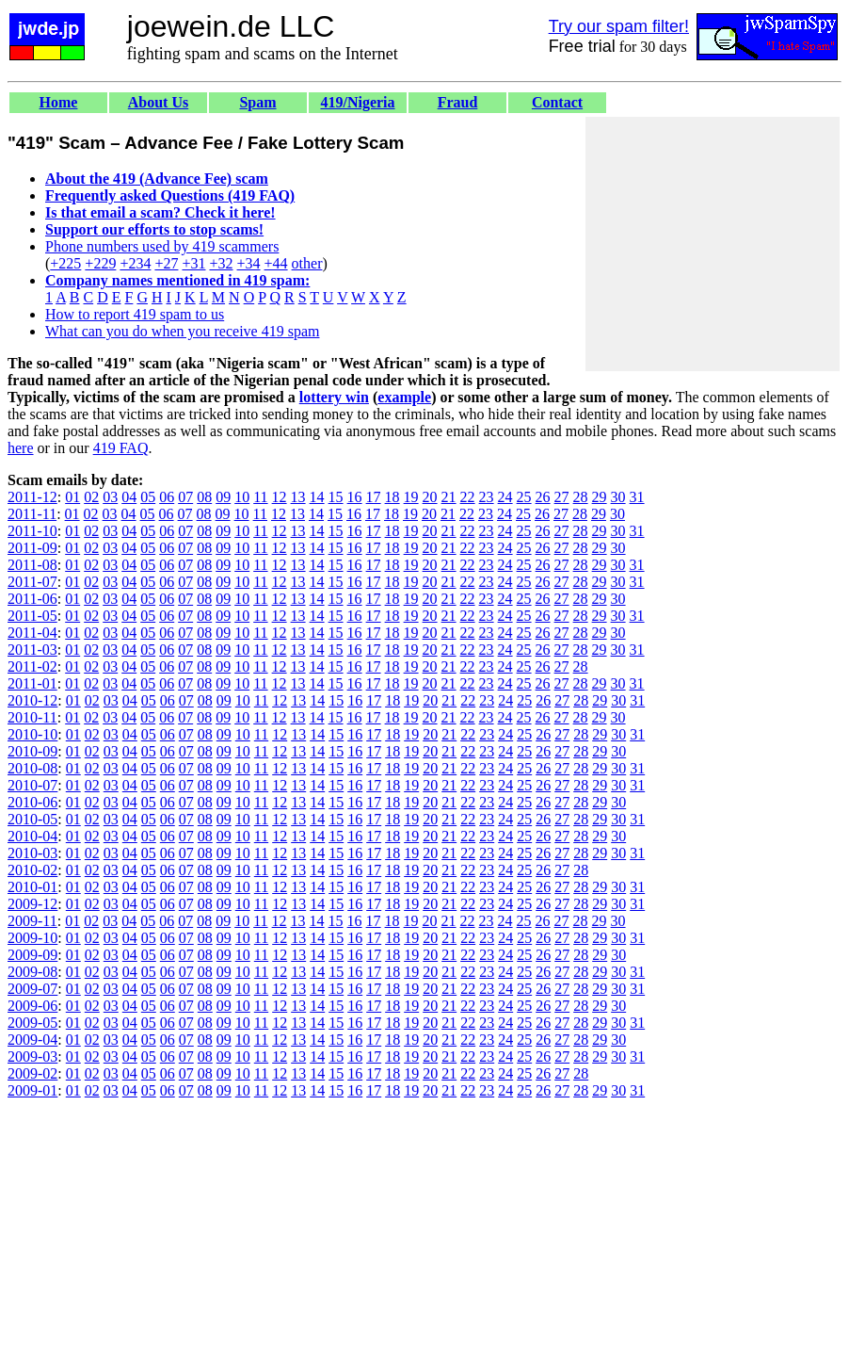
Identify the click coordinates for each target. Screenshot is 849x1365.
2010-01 (32, 887)
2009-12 (32, 904)
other (307, 263)
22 (467, 497)
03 (110, 497)
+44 (276, 263)
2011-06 (32, 599)
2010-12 (32, 700)
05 (147, 497)
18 (392, 497)
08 (204, 497)
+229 (100, 263)
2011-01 (32, 683)
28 (580, 497)
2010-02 (32, 870)
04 (128, 497)
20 (430, 497)
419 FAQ (121, 448)
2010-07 (32, 785)
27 (561, 497)
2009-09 (32, 955)
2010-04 (32, 836)
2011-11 (32, 514)
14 (317, 497)
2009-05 (32, 1023)
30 (618, 497)
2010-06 (32, 802)
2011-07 (32, 582)
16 (354, 497)
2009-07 (32, 989)
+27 (166, 263)
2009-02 (32, 1073)
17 (373, 497)
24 (505, 497)
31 (637, 497)
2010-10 (32, 734)
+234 (135, 263)
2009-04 (32, 1040)
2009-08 (32, 972)
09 (223, 497)
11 (260, 497)
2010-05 (32, 819)
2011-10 (32, 531)
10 (241, 497)
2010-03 (32, 853)
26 (543, 497)
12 (279, 497)
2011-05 (32, 616)
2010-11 (32, 717)
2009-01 (32, 1090)
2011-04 (32, 633)
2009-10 (32, 938)
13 (298, 497)
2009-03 (32, 1056)
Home (59, 102)
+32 (220, 263)
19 (411, 497)
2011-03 (32, 650)
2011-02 (32, 666)
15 (336, 497)
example (404, 397)
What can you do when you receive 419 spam (182, 331)
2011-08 (32, 565)
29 (599, 497)
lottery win (334, 397)
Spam (257, 102)
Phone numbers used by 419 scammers (162, 246)
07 (185, 497)
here (21, 448)
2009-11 (32, 921)
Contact (557, 102)
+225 (65, 263)
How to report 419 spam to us (134, 314)
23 (486, 497)
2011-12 (32, 497)
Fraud (458, 102)
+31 (193, 263)
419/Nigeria (357, 102)
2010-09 (32, 751)
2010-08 (32, 768)
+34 (249, 263)
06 (166, 497)
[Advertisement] (712, 244)
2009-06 (32, 1006)
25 (524, 497)
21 (449, 497)
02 (91, 497)
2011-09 (32, 548)
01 (72, 497)
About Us (158, 102)
